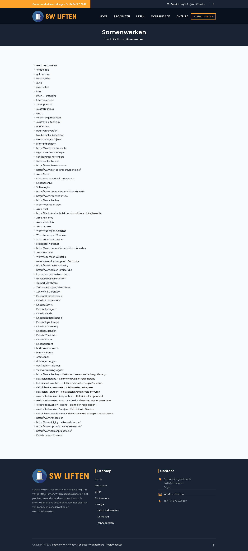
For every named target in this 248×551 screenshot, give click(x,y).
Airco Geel (42, 209)
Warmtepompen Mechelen (51, 235)
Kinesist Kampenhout (48, 300)
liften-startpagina (46, 96)
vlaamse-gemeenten (48, 117)
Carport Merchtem (47, 283)
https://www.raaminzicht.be (52, 196)
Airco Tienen (43, 174)
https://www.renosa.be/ (49, 417)
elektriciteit (42, 69)
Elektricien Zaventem (48, 383)
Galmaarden (43, 78)
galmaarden (43, 74)
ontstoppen (43, 357)
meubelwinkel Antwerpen (50, 261)
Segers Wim (59, 544)
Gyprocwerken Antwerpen (51, 152)
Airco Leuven (43, 226)
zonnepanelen (44, 104)
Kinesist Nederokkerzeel (49, 317)
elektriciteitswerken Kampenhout (55, 396)
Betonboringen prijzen (48, 139)
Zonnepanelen (106, 523)
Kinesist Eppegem (46, 309)
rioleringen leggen (46, 361)
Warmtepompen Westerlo (51, 256)
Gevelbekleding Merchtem (51, 278)
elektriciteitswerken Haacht (51, 404)
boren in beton (44, 352)
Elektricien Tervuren (47, 391)
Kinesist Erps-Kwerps (47, 322)
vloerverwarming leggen (50, 370)
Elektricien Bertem (46, 387)
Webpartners (96, 544)
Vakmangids (43, 187)
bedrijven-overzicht (47, 130)
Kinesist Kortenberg (47, 326)
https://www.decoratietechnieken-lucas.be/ (61, 248)
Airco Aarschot (44, 217)
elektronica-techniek (48, 122)
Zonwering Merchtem (48, 291)
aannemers (42, 126)
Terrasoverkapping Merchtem (53, 287)
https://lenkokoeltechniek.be (52, 213)
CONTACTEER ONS (203, 16)
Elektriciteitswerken (108, 510)
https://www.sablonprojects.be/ (54, 431)
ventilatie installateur (48, 365)
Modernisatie (156, 16)
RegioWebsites (114, 544)
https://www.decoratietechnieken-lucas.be (60, 191)
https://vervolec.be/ (47, 200)
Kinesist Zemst (44, 304)
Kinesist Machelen (46, 330)
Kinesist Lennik (44, 183)
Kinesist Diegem (45, 339)
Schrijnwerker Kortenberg (50, 156)
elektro (40, 113)
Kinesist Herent (44, 344)
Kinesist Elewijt (44, 313)
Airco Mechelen (45, 222)
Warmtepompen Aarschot (51, 230)
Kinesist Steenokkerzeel (49, 296)
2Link (39, 82)
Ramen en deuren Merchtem (52, 274)
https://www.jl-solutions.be (51, 165)
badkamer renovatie (47, 348)
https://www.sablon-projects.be (54, 270)
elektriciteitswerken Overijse (52, 409)
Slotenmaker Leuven (47, 161)
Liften (137, 16)
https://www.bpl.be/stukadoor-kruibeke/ (59, 426)
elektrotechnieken (46, 65)
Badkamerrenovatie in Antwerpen (55, 178)
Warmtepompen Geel (48, 204)
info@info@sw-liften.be (191, 4)
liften (39, 91)
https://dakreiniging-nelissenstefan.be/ (58, 422)
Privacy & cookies (77, 544)
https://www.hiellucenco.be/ (52, 265)
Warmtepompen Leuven (50, 239)
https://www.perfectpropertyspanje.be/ (58, 169)
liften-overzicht (45, 100)
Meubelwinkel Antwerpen (50, 135)
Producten (118, 16)
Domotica (103, 516)
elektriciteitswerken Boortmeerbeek (56, 400)
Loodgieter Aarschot (47, 243)
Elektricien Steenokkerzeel (50, 413)
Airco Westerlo (44, 252)
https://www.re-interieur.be (51, 148)
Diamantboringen (46, 143)
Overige (178, 16)
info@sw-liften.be (174, 494)
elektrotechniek (45, 109)
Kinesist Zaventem (46, 335)
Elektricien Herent (46, 378)
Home (100, 16)
